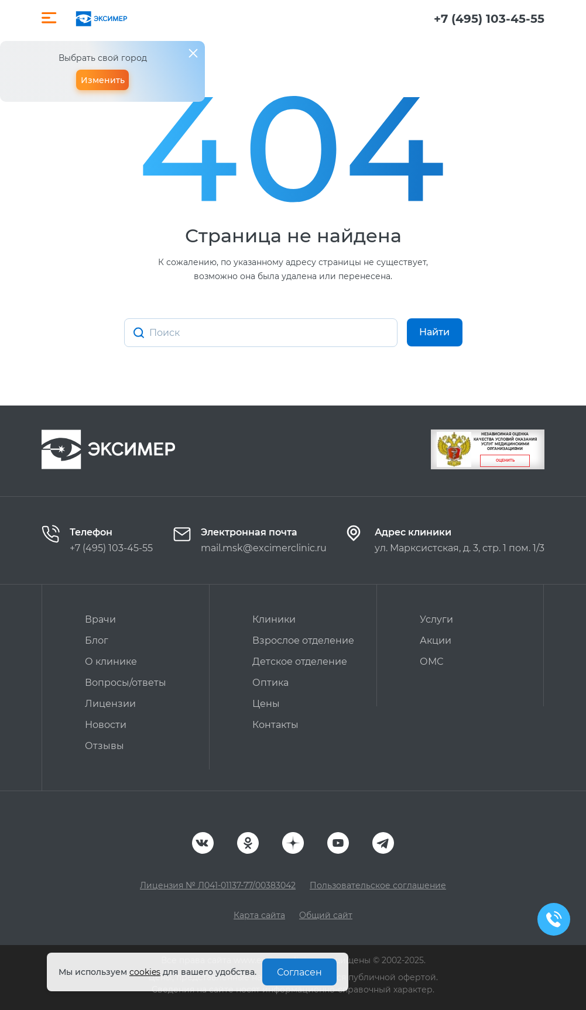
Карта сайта (259, 915)
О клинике (111, 661)
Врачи (100, 619)
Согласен (299, 972)
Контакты (275, 724)
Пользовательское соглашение (378, 885)
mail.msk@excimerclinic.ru (264, 548)
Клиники (274, 619)
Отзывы (104, 745)
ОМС (431, 661)
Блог (96, 640)
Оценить (505, 460)
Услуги (436, 619)
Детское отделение (299, 661)
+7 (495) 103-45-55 (489, 19)
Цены (266, 703)
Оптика (270, 682)
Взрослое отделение (303, 640)
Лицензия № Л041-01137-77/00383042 (218, 885)
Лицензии (110, 703)
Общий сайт (325, 915)
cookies (144, 972)
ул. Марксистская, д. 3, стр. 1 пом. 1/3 (459, 548)
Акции (435, 640)
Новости (105, 724)
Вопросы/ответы (125, 682)
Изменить (103, 80)
